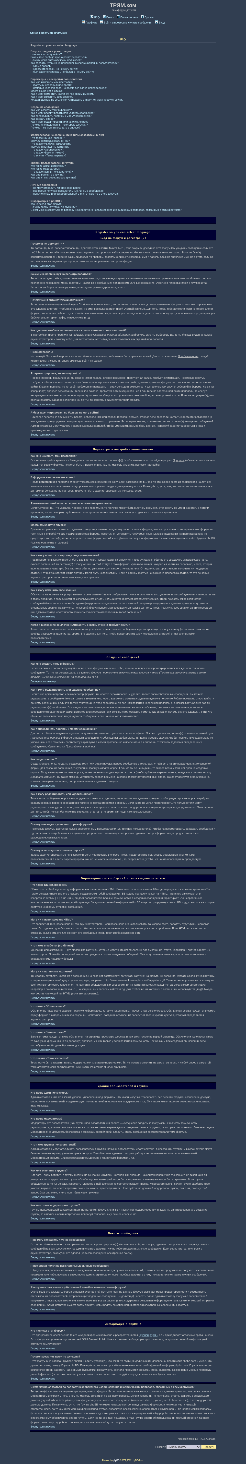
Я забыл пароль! (41, 65)
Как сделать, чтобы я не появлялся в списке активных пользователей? (75, 62)
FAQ (95, 17)
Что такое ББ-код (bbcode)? (48, 137)
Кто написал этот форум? (46, 203)
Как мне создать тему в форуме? (51, 109)
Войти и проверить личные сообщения (126, 22)
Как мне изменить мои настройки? (52, 82)
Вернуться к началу (43, 265)
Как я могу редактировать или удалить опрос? (59, 121)
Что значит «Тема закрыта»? (49, 155)
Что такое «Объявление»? (47, 149)
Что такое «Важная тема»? (47, 152)
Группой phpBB (148, 1335)
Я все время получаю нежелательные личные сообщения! (67, 190)
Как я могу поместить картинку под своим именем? (62, 93)
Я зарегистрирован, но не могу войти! (54, 68)
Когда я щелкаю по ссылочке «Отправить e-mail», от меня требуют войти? (77, 99)
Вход (160, 22)
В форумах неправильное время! (51, 84)
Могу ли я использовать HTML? (50, 140)
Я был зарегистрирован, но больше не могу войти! (62, 71)
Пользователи (127, 17)
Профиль (89, 22)
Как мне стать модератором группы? (53, 177)
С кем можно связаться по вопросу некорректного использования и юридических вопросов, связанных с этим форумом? (106, 209)
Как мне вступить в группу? (48, 174)
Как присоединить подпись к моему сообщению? (61, 115)
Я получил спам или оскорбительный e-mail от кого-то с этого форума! (75, 193)
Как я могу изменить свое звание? (52, 96)
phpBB (116, 1460)
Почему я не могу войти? (46, 54)
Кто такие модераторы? (45, 168)
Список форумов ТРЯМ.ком (48, 32)
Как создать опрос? (43, 118)
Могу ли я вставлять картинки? (50, 146)
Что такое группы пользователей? (52, 171)
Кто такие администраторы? (48, 165)
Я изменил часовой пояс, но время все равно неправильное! (69, 87)
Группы (147, 17)
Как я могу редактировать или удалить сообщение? (63, 112)
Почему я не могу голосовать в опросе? (55, 127)
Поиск (108, 17)
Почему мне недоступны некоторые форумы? (59, 124)
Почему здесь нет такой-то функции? (54, 206)
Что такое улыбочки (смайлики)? (51, 143)
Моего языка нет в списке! (47, 90)
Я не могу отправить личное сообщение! (56, 187)
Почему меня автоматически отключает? (56, 60)
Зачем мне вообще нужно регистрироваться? (59, 57)
